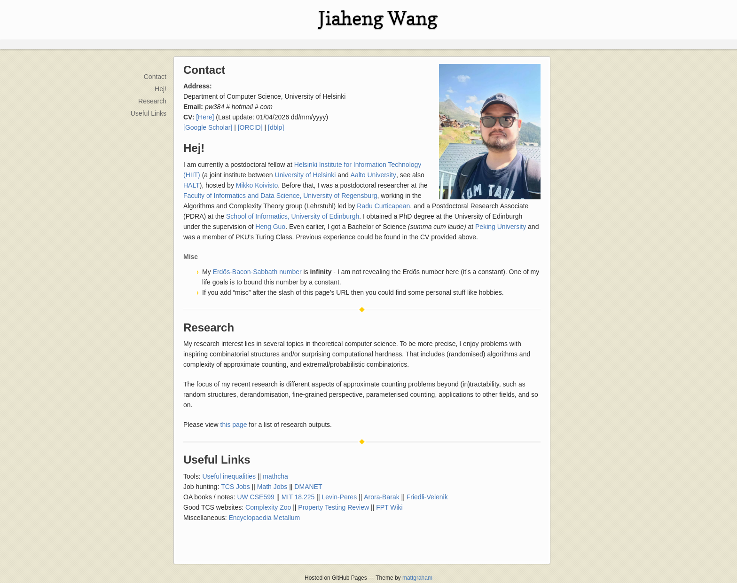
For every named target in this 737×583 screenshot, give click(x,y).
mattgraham (417, 578)
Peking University (500, 226)
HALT (191, 185)
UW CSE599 (255, 497)
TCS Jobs (235, 486)
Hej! (160, 89)
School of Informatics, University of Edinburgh (292, 216)
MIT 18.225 (298, 497)
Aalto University (373, 175)
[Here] (205, 117)
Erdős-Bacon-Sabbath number (257, 272)
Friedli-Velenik (427, 497)
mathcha (275, 476)
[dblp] (276, 127)
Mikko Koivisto (257, 185)
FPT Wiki (389, 507)
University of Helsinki (305, 175)
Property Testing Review (333, 507)
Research (152, 101)
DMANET (308, 486)
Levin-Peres (339, 497)
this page (233, 424)
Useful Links (148, 113)
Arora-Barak (381, 497)
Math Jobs (272, 486)
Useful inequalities (229, 476)
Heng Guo (270, 226)
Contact (155, 76)
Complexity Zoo (268, 507)
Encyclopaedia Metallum (264, 517)
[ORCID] (250, 127)
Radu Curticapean (383, 206)
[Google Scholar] (207, 127)
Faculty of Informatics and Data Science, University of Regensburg (280, 195)
